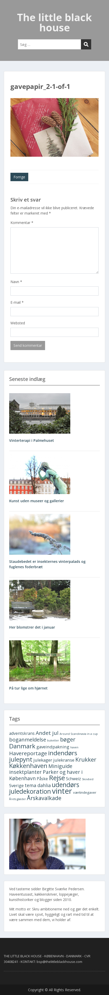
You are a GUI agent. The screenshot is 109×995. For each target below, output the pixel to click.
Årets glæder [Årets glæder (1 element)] (17, 799)
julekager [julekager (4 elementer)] (42, 760)
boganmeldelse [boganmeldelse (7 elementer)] (27, 739)
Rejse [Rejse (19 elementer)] (57, 777)
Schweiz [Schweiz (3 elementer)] (73, 778)
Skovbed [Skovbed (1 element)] (87, 779)
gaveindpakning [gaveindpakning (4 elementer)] (52, 747)
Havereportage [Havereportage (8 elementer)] (28, 753)
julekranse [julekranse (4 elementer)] (63, 760)
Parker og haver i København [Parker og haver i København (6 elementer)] (46, 775)
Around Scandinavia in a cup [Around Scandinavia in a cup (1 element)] (79, 734)
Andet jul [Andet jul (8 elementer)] (47, 732)
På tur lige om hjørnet (28, 688)
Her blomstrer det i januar (32, 627)
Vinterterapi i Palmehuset (31, 440)
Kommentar (21, 222)
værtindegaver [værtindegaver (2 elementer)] (84, 792)
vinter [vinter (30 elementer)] (62, 791)
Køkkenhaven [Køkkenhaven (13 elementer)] (28, 765)
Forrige (19, 177)
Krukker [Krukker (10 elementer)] (85, 759)
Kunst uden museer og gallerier (36, 500)
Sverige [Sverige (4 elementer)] (16, 785)
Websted (17, 323)
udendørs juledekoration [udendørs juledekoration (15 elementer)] (44, 787)
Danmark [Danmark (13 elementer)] (22, 746)
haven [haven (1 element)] (74, 747)
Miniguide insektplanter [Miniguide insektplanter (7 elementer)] (40, 769)
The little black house (54, 22)
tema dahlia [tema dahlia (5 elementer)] (38, 785)
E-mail (17, 302)
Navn (16, 281)
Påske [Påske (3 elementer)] (42, 778)
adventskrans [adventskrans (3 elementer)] (22, 733)
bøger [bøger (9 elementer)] (67, 739)
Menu (9, 8)
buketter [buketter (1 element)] (53, 740)
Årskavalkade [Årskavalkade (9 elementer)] (44, 798)
